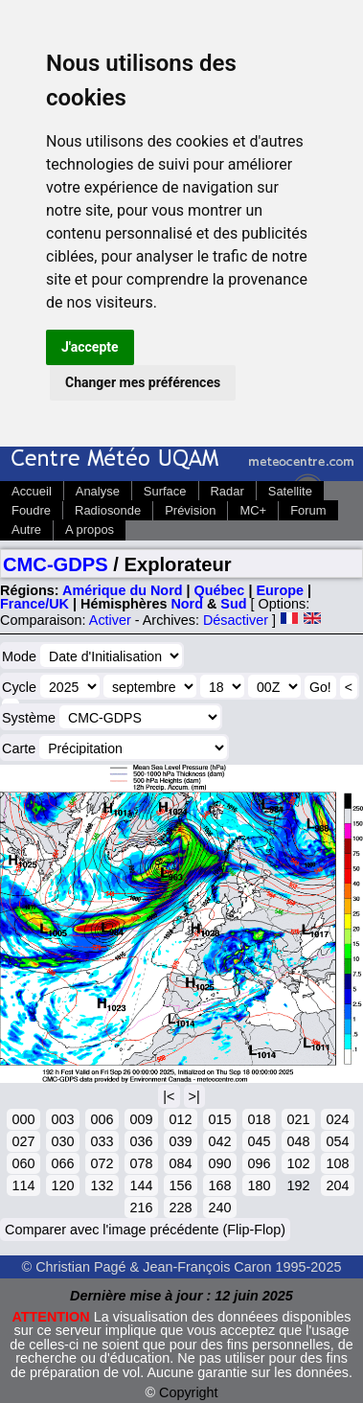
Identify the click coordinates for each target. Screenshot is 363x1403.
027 (22, 1141)
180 (258, 1185)
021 (297, 1119)
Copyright (188, 1392)
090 (219, 1163)
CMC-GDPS (55, 564)
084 (180, 1163)
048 (297, 1141)
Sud (233, 603)
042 (219, 1141)
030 (62, 1141)
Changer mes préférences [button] (142, 382)
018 (258, 1119)
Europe (280, 590)
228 (180, 1207)
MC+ (252, 510)
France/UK (34, 603)
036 (140, 1141)
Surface (165, 491)
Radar (227, 491)
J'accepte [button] (90, 347)
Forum (308, 510)
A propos (89, 529)
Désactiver (235, 620)
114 (22, 1185)
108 (337, 1163)
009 (140, 1119)
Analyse (98, 491)
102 (297, 1163)
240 (219, 1207)
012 (180, 1119)
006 (101, 1119)
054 (337, 1141)
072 (101, 1163)
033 (101, 1141)
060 (22, 1163)
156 (180, 1185)
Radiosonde (108, 510)
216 (140, 1207)
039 (180, 1141)
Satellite (290, 491)
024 (337, 1119)
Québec (219, 590)
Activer (110, 620)
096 (258, 1163)
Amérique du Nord (122, 590)
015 (219, 1119)
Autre (26, 529)
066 (62, 1163)
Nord (186, 603)
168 (219, 1185)
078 (140, 1163)
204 (337, 1185)
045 (258, 1141)
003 (62, 1119)
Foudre (31, 510)
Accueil (31, 491)
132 (101, 1185)
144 (140, 1185)
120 (62, 1185)
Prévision (190, 510)
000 (22, 1119)
